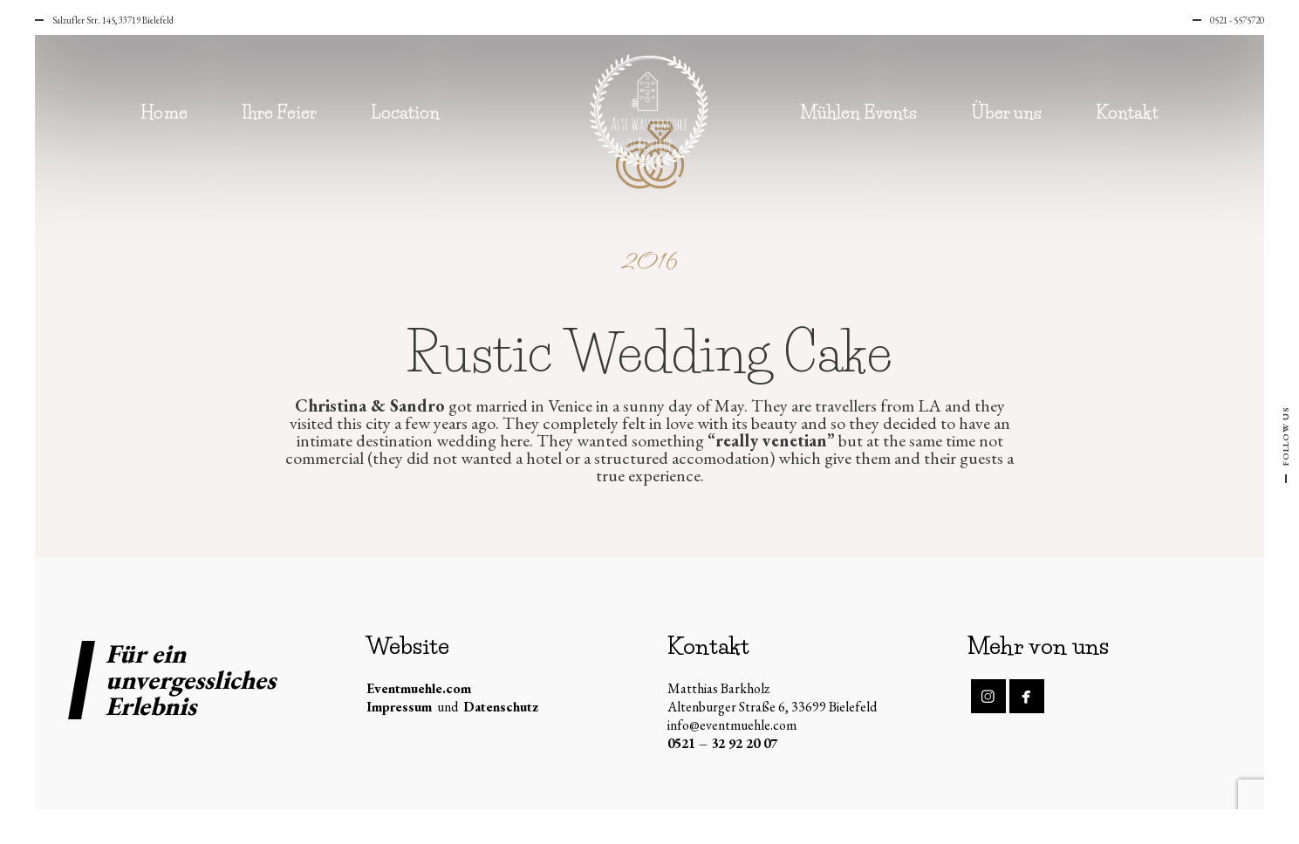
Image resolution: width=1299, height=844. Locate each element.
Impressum (399, 707)
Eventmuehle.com (418, 688)
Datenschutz (500, 707)
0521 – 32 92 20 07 (722, 743)
